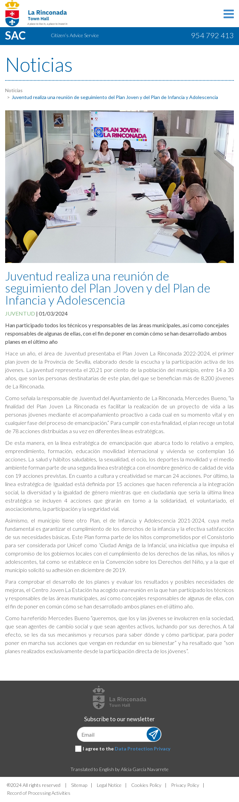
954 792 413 (212, 35)
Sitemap (79, 785)
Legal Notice (109, 785)
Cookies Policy (146, 785)
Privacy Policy (185, 785)
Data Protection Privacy (142, 748)
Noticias (14, 90)
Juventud (20, 313)
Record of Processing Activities (38, 793)
